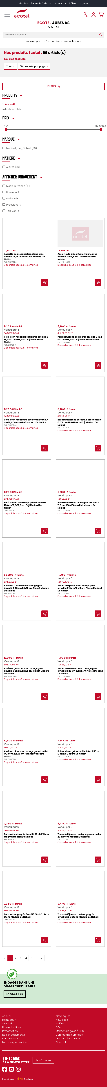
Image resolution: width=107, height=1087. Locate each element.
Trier (9, 66)
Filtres (53, 86)
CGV (58, 1027)
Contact (61, 1042)
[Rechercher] (101, 35)
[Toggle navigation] (7, 14)
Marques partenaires (14, 1042)
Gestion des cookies (68, 1038)
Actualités (62, 1020)
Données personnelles (69, 1035)
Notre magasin (34, 41)
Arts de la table (11, 109)
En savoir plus (14, 994)
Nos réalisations (72, 41)
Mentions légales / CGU (70, 1031)
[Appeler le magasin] (86, 14)
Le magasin (9, 1020)
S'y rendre (8, 1023)
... (36, 958)
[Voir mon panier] (100, 14)
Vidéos (60, 1023)
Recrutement (10, 1038)
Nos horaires (53, 41)
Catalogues (63, 1016)
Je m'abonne (43, 1060)
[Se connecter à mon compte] (93, 14)
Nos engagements (13, 1035)
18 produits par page (33, 66)
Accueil (10, 104)
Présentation (10, 1031)
